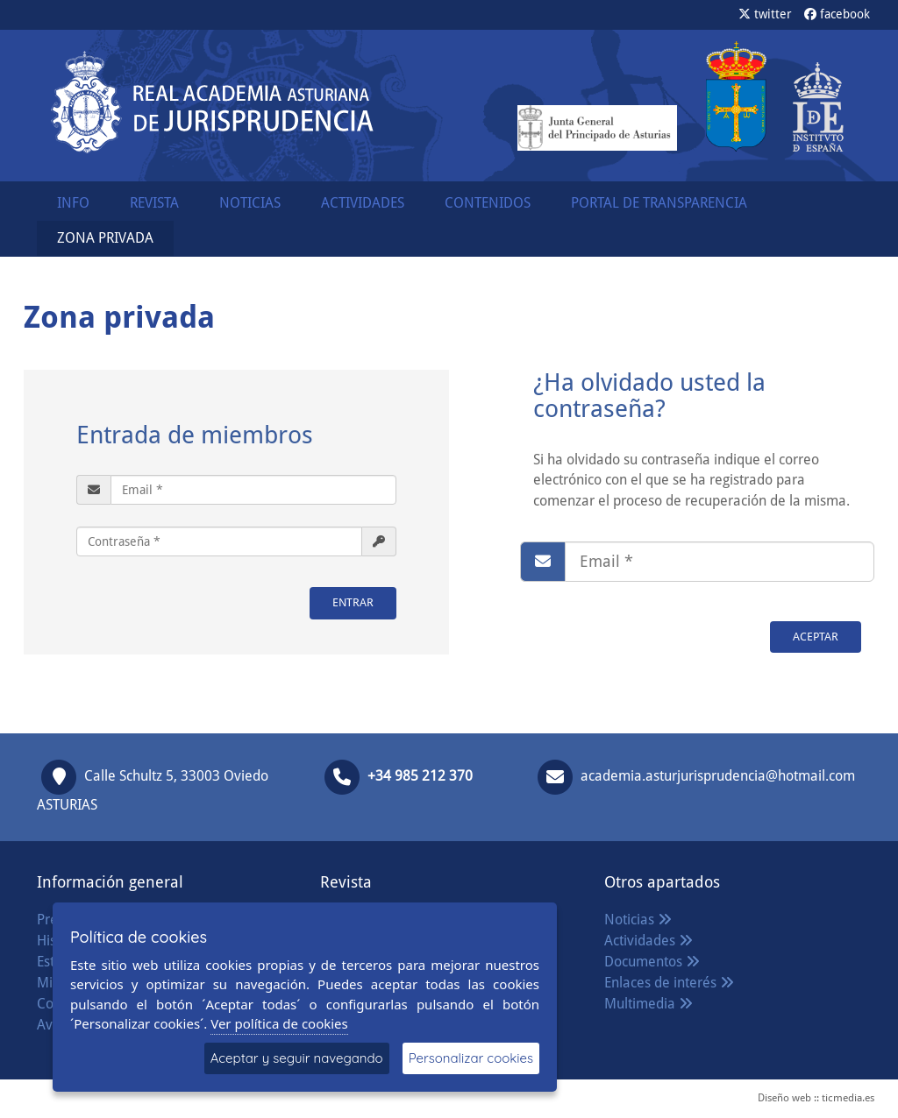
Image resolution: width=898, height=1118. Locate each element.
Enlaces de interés (669, 982)
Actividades (648, 940)
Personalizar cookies (471, 1058)
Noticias (638, 919)
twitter (765, 14)
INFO (73, 203)
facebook (837, 14)
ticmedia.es (848, 1098)
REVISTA (154, 203)
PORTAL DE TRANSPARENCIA (659, 203)
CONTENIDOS (488, 203)
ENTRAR (353, 602)
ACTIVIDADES (362, 203)
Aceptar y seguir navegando (296, 1058)
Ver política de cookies (279, 1023)
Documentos (652, 961)
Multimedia (648, 1003)
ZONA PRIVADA (105, 238)
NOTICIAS (250, 203)
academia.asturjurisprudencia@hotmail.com (718, 776)
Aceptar (815, 636)
